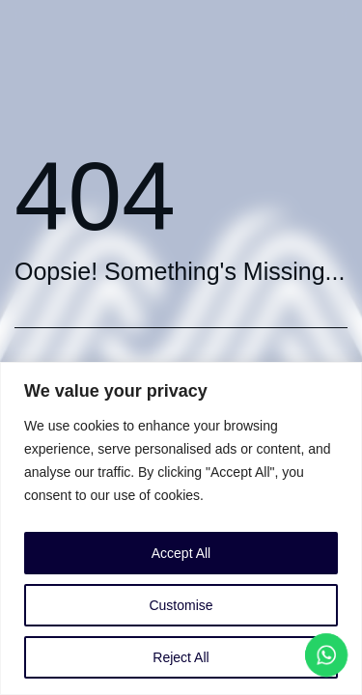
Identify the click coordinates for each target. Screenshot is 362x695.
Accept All (181, 553)
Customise (180, 605)
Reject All (181, 657)
